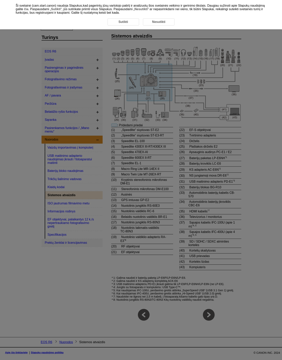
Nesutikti (141, 9)
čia (26, 9)
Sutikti (56, 9)
